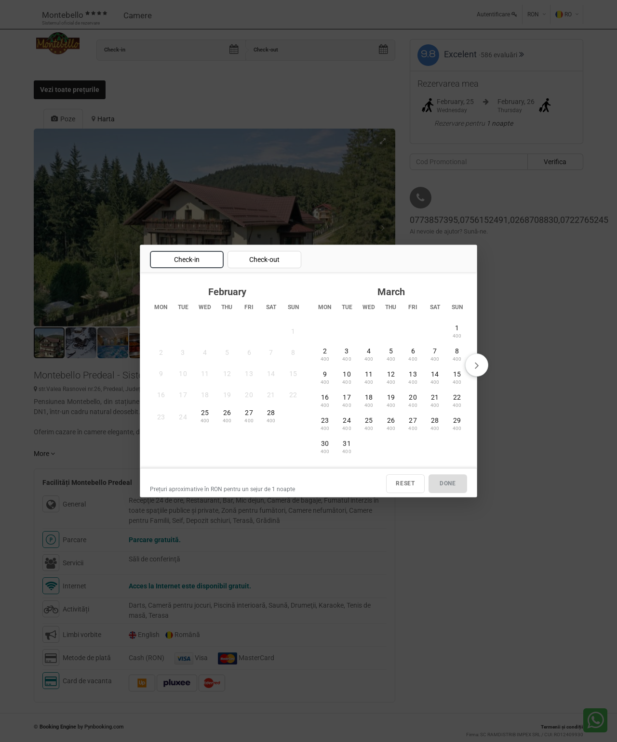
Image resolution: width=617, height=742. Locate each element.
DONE (448, 483)
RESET (405, 483)
